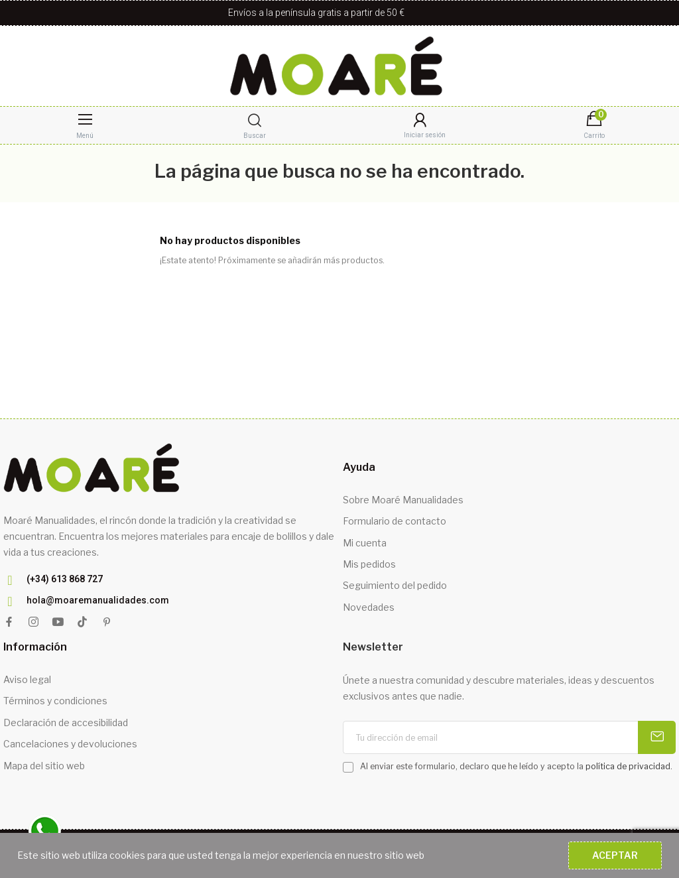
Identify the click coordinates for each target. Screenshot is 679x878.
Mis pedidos (369, 564)
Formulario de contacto (394, 521)
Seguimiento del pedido (395, 585)
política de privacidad (628, 766)
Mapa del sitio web (44, 765)
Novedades (369, 607)
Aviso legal (27, 679)
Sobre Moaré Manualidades (403, 499)
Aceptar (615, 855)
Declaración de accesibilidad (65, 722)
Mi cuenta (365, 542)
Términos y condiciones (55, 700)
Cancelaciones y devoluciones (70, 743)
